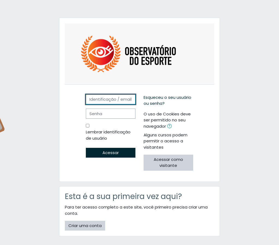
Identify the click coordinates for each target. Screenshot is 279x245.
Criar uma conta (85, 225)
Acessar (110, 152)
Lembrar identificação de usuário (108, 135)
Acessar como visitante (168, 162)
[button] (170, 126)
